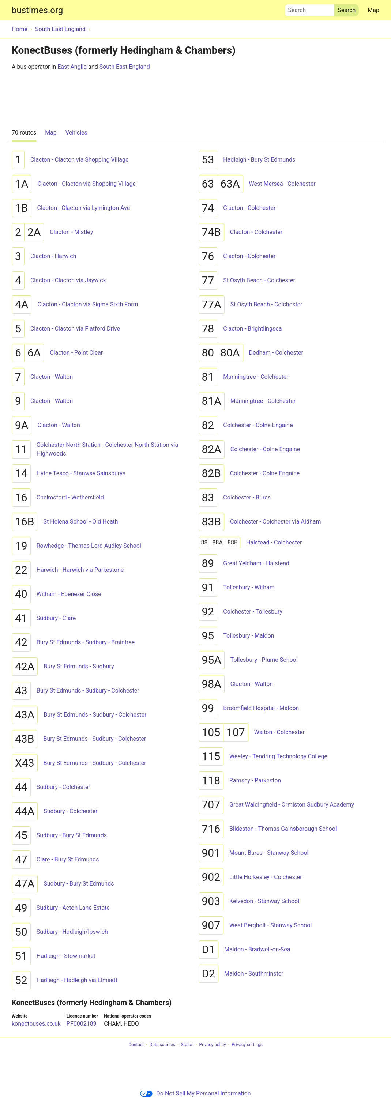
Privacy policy (212, 1045)
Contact (136, 1045)
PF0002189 (82, 1023)
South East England (124, 66)
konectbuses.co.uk (36, 1023)
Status (187, 1045)
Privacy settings (247, 1045)
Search (309, 8)
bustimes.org (37, 10)
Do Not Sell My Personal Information (195, 1093)
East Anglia (72, 66)
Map (373, 10)
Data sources (162, 1045)
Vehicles (76, 132)
